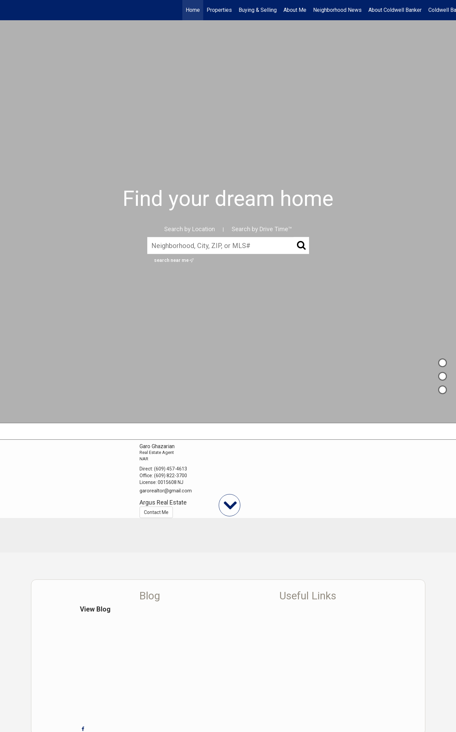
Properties (219, 10)
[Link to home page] (8, 10)
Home (193, 10)
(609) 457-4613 (170, 468)
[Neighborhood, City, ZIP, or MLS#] (228, 245)
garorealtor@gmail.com (166, 491)
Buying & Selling (258, 10)
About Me (294, 10)
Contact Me (156, 512)
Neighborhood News (337, 10)
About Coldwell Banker (395, 10)
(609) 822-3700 (170, 475)
